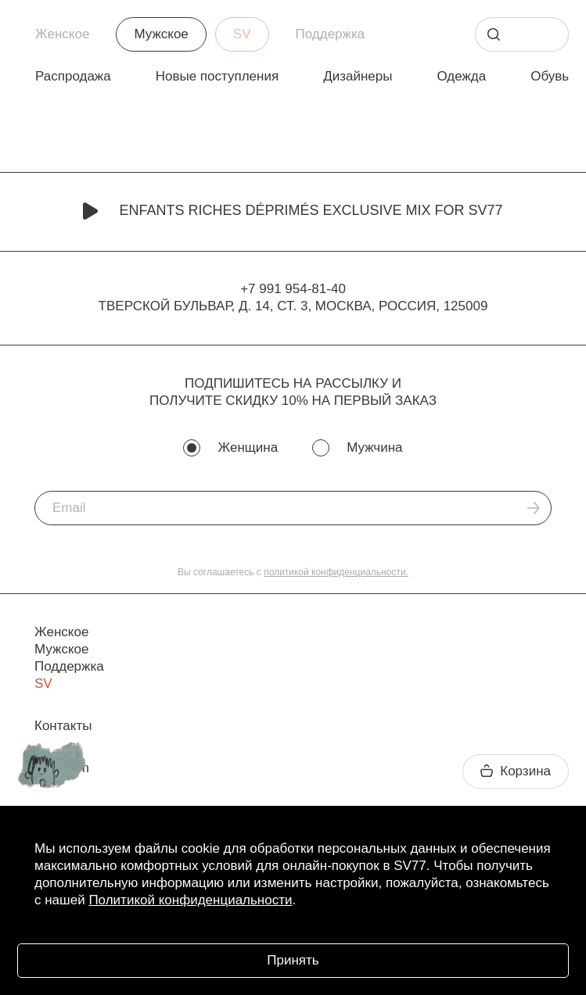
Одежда (461, 76)
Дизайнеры (357, 76)
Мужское (161, 34)
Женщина (248, 447)
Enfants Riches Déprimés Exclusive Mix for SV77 (292, 211)
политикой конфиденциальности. (336, 572)
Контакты (63, 725)
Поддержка (330, 34)
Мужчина (374, 447)
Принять (292, 960)
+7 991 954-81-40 (293, 288)
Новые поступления (217, 76)
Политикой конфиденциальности (190, 900)
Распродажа (73, 76)
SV (242, 34)
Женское (62, 34)
